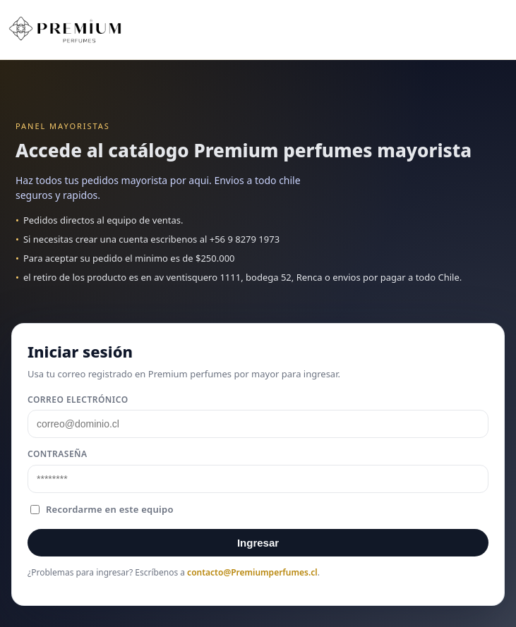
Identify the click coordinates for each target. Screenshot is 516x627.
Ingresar (258, 543)
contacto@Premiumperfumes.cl (252, 572)
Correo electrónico (78, 400)
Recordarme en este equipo (102, 509)
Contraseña (58, 454)
